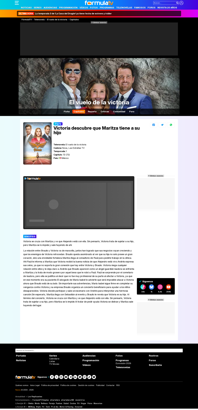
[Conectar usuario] (181, 3)
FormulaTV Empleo (40, 400)
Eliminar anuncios (99, 22)
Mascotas (98, 403)
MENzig (31, 406)
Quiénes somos (21, 385)
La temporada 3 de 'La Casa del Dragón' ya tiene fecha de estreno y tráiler (65, 13)
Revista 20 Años (167, 7)
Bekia (30, 403)
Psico (90, 403)
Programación (68, 7)
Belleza (44, 403)
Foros (151, 7)
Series (38, 7)
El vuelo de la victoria (57, 19)
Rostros (153, 355)
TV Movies (54, 363)
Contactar (110, 385)
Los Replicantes (35, 396)
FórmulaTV (27, 19)
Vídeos (84, 7)
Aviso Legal (35, 385)
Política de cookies (68, 385)
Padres (59, 403)
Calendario (54, 358)
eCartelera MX (67, 400)
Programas (107, 7)
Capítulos (74, 19)
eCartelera (55, 400)
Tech (48, 406)
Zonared (78, 406)
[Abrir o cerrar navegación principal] (17, 3)
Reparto (92, 111)
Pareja (52, 403)
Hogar (83, 403)
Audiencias (50, 7)
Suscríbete (155, 365)
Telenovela (39, 19)
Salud (66, 403)
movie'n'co (80, 400)
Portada (21, 355)
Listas (52, 361)
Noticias (26, 7)
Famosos (140, 7)
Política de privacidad (50, 385)
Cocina (73, 403)
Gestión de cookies (86, 385)
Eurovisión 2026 (123, 363)
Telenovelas (124, 7)
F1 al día (54, 406)
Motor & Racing (66, 406)
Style (38, 406)
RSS (118, 385)
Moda (37, 403)
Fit (78, 403)
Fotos (94, 7)
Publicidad (100, 385)
